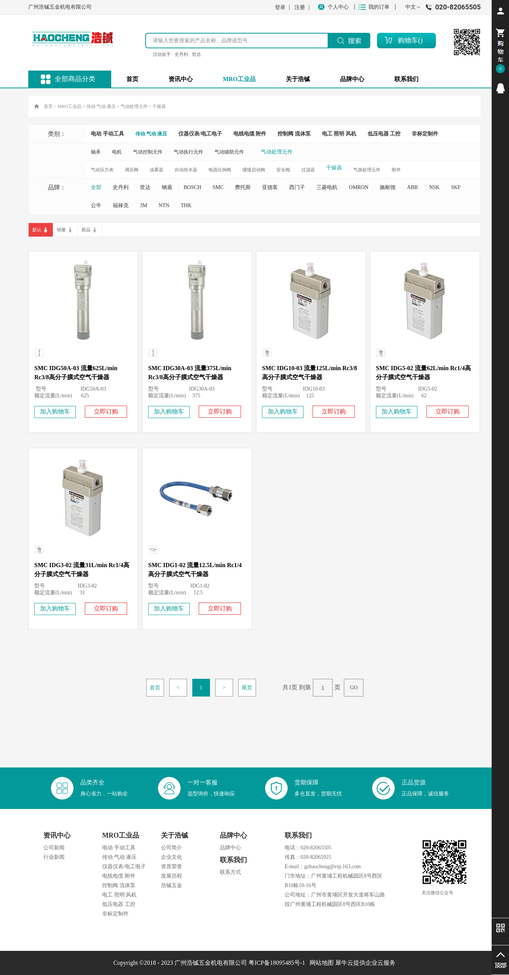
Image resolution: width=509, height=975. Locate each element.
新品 (85, 229)
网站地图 (320, 963)
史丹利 (181, 54)
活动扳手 (162, 54)
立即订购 (106, 411)
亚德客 (270, 187)
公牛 (96, 205)
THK (186, 205)
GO (353, 687)
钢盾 (167, 187)
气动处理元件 (134, 106)
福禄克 (121, 205)
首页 (132, 79)
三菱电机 (326, 187)
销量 (61, 229)
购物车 (408, 40)
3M (143, 205)
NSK (434, 187)
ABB (412, 187)
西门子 (297, 187)
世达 (196, 54)
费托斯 (243, 187)
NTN (163, 205)
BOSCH (192, 187)
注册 (299, 7)
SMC (218, 187)
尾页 (247, 687)
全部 (96, 187)
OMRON (358, 187)
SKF (456, 187)
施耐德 (388, 187)
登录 (280, 7)
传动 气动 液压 (101, 106)
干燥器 (159, 106)
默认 (36, 229)
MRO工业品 (69, 106)
